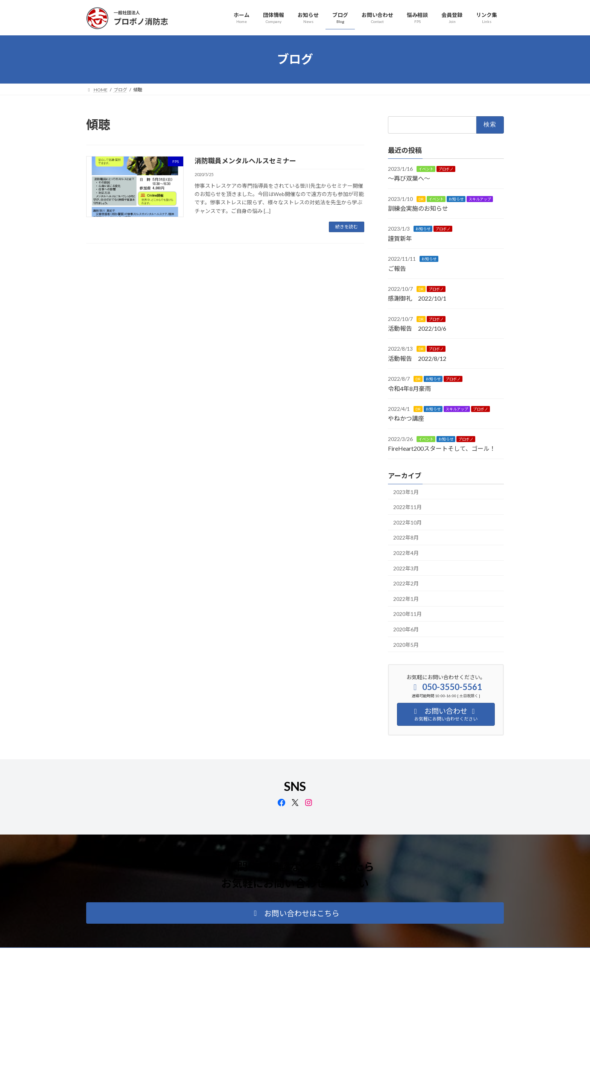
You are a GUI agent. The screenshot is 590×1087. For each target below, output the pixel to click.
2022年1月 (406, 598)
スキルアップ (479, 198)
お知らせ (456, 198)
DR (421, 198)
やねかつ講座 (406, 418)
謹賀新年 (400, 238)
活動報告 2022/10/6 (417, 328)
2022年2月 (406, 583)
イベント (425, 168)
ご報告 (397, 268)
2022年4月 (406, 553)
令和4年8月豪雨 (409, 388)
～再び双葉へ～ (409, 178)
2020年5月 (406, 644)
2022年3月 (406, 568)
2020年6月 (406, 629)
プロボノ (445, 168)
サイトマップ (166, 954)
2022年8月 (406, 537)
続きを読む (346, 227)
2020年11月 (407, 614)
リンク (201, 954)
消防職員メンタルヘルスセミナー (245, 161)
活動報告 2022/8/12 (417, 358)
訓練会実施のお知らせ (418, 208)
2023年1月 (406, 491)
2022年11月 (407, 507)
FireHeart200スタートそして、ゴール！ (442, 448)
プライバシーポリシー (115, 954)
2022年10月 (407, 522)
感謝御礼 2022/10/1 (417, 298)
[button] (295, 913)
